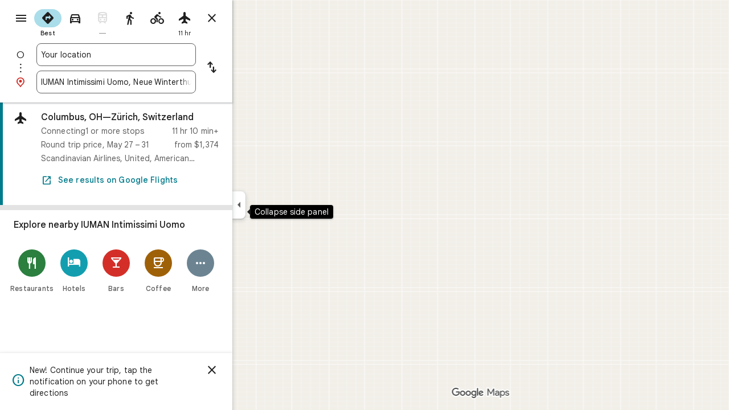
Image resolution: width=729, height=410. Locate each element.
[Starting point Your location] (157, 55)
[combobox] (157, 54)
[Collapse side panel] (279, 205)
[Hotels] (115, 271)
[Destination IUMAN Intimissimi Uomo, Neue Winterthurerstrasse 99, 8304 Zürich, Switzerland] (157, 82)
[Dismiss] (253, 370)
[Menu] (20, 19)
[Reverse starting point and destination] (253, 68)
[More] (241, 271)
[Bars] (157, 271)
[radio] (89, 21)
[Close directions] (253, 18)
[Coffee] (199, 271)
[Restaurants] (73, 271)
